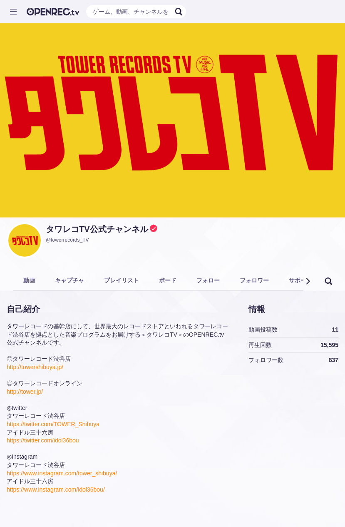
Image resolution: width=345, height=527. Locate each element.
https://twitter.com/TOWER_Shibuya (53, 424)
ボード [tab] (167, 280)
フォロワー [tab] (254, 280)
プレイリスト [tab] (121, 280)
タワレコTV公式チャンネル (97, 229)
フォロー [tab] (208, 280)
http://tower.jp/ (25, 391)
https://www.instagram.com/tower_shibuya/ (62, 473)
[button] (307, 281)
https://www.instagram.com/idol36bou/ (56, 489)
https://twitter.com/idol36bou (43, 440)
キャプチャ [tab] (69, 280)
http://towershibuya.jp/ (35, 367)
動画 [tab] (29, 280)
